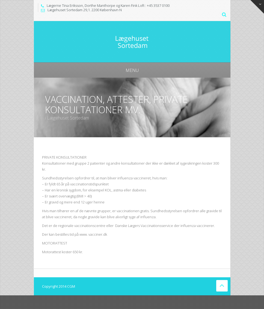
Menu (132, 70)
